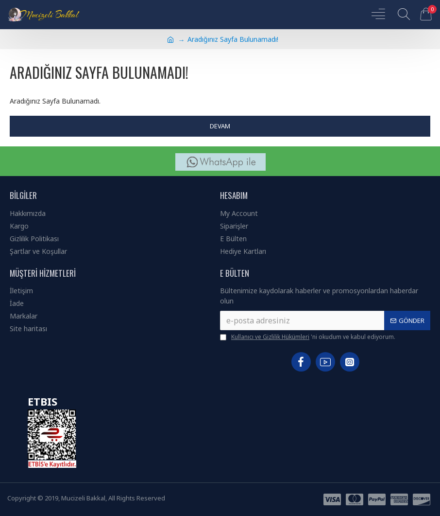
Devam (220, 126)
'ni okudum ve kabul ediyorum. (307, 337)
